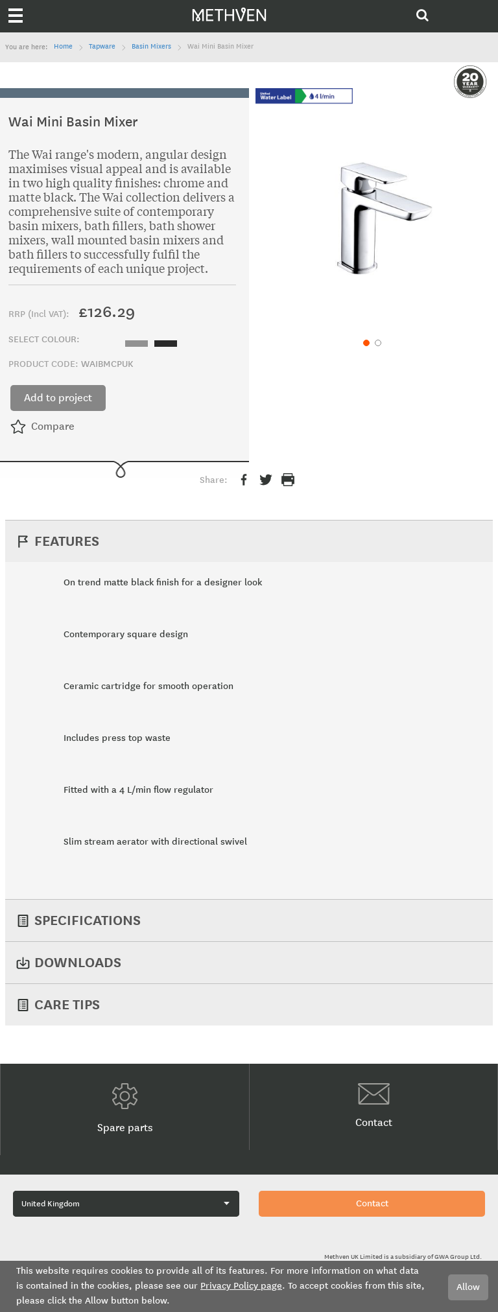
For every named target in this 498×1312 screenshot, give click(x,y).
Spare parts (125, 1108)
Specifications (87, 920)
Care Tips (67, 1004)
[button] (365, 341)
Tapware (102, 46)
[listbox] (154, 342)
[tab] (249, 541)
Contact (373, 1106)
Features (66, 541)
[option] (136, 343)
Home (63, 46)
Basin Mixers (151, 46)
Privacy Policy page (241, 1285)
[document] (249, 1286)
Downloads (77, 962)
